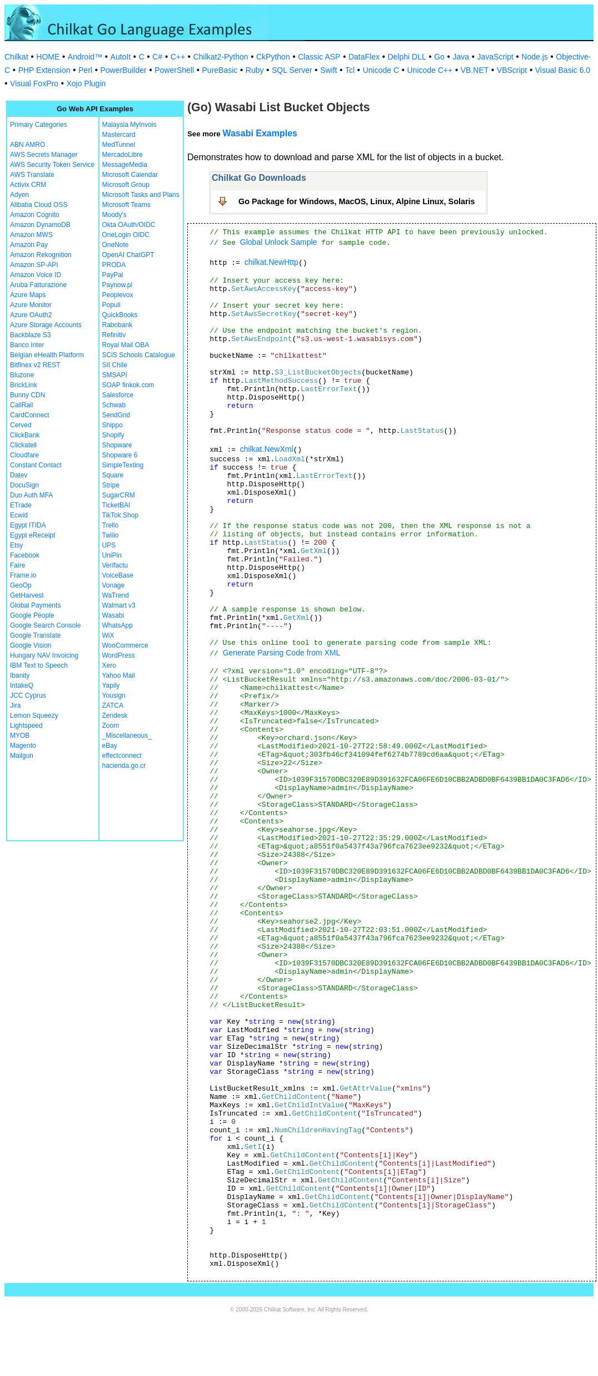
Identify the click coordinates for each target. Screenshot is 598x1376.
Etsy (16, 545)
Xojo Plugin (86, 83)
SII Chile (114, 365)
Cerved (21, 425)
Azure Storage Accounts (46, 325)
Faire (17, 565)
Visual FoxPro (34, 83)
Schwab (114, 405)
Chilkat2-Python (220, 56)
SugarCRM (118, 495)
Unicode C (381, 70)
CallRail (21, 405)
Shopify (113, 435)
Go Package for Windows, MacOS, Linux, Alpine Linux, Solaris (356, 201)
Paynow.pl (117, 285)
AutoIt (121, 56)
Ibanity (19, 675)
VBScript (512, 70)
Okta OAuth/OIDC (129, 225)
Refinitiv (114, 335)
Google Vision (31, 645)
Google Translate (35, 635)
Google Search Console (45, 625)
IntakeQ (21, 685)
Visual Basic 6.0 (562, 70)
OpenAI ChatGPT (128, 255)
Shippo (112, 425)
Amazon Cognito (34, 215)
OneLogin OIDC (126, 235)
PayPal (112, 275)
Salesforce (118, 395)
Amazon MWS (31, 235)
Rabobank (117, 325)
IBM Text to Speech (39, 665)
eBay (109, 745)
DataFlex (364, 56)
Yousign (114, 695)
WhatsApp (117, 625)
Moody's (114, 215)
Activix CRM (28, 185)
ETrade (21, 505)
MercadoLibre (122, 155)
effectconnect (122, 755)
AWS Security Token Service (52, 165)
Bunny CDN (27, 395)
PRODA (114, 265)
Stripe (110, 485)
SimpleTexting (123, 465)
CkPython (273, 56)
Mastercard (119, 135)
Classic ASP (319, 56)
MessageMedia (124, 165)
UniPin (112, 555)
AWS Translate (32, 175)
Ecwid (19, 515)
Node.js (534, 56)
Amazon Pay (29, 245)
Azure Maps (28, 295)
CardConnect (29, 415)
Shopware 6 (120, 455)
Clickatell (23, 445)
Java (460, 56)
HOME (47, 56)
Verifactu (115, 565)
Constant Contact (36, 465)
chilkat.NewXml (266, 449)
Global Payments (35, 605)
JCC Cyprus (28, 695)
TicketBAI (116, 505)
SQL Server (292, 70)
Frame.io (23, 575)
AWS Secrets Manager (44, 155)
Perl (85, 70)
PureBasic (220, 70)
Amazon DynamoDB (40, 225)
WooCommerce (125, 645)
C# (157, 56)
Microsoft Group (126, 185)
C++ (178, 56)
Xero (109, 665)
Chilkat (16, 56)
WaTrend (115, 595)
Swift (328, 70)
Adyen (19, 195)
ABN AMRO (27, 145)
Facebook (24, 555)
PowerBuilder (123, 70)
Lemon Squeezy (34, 715)
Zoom (110, 725)
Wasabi (113, 615)
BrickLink (23, 385)
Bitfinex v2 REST (35, 365)
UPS (109, 545)
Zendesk (115, 715)
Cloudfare (24, 455)
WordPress (118, 655)
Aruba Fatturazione (38, 285)
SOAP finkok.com (128, 385)
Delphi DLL (406, 56)
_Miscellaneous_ (127, 735)
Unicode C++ (430, 70)
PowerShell (174, 70)
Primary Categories (38, 125)
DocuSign (24, 485)
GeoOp (21, 585)
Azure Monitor (31, 305)
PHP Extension (44, 70)
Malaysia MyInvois (129, 125)
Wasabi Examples (259, 133)
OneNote (115, 245)
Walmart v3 (119, 605)
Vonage (113, 585)
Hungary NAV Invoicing (44, 655)
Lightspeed (26, 725)
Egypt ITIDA (28, 525)
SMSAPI (114, 375)
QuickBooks (120, 315)
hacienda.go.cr (124, 766)
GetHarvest (27, 595)
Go (439, 56)
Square (113, 475)
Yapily (111, 685)
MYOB (19, 735)
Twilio (110, 535)
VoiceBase (118, 575)
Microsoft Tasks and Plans (141, 195)
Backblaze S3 (30, 335)
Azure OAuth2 (31, 315)
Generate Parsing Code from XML (282, 652)
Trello (110, 525)
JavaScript (495, 56)
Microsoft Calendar (130, 175)
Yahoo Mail (118, 675)
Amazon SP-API (34, 265)
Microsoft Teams (126, 205)
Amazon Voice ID (35, 275)
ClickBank (24, 435)
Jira (15, 705)
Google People (32, 615)
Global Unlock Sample (278, 242)
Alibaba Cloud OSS (38, 205)
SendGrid (116, 415)
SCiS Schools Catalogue (138, 355)
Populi (111, 305)
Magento (23, 745)
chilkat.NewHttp (271, 262)
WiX (108, 635)
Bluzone (22, 375)
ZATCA (112, 705)
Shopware (117, 445)
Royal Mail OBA (126, 345)
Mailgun (21, 755)
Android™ (85, 56)
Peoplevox (117, 295)
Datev (18, 475)
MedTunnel (119, 145)
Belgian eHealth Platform (47, 355)
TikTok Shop (120, 515)
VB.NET (475, 70)
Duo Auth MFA (31, 495)
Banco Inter (27, 345)
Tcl (350, 70)
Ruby (255, 70)
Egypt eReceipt (32, 535)
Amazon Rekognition (41, 255)
